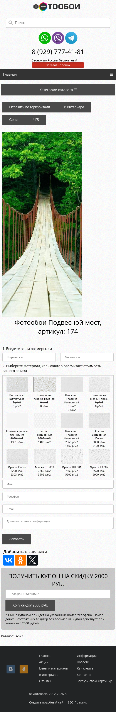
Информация (87, 656)
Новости (83, 662)
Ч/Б (36, 120)
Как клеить (85, 668)
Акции (44, 662)
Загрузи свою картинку (94, 681)
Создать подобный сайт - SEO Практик (58, 702)
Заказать (16, 540)
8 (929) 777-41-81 (58, 51)
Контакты (84, 675)
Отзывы (45, 681)
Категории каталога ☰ (58, 89)
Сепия (14, 120)
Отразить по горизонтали (29, 107)
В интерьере (74, 107)
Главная (10, 74)
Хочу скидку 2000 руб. (30, 606)
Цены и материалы (53, 668)
